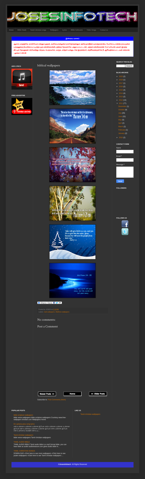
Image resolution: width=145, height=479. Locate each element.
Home (11, 30)
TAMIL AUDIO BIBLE (22, 442)
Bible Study (22, 30)
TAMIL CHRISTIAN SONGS (24, 451)
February (122, 130)
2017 (121, 83)
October (121, 110)
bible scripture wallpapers (23, 415)
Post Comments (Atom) (57, 400)
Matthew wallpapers (62, 312)
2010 (121, 137)
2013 (121, 97)
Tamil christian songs (38, 30)
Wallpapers (54, 30)
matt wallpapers (49, 312)
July (120, 113)
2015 (121, 90)
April (120, 123)
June (120, 116)
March (121, 127)
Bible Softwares (77, 30)
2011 (121, 103)
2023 (121, 76)
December (122, 106)
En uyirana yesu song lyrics (24, 424)
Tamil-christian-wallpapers (90, 414)
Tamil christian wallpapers (23, 435)
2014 (121, 93)
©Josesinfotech (64, 464)
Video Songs (91, 30)
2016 (121, 87)
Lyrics (64, 30)
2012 (121, 100)
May (120, 120)
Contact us (104, 30)
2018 (121, 80)
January (121, 133)
